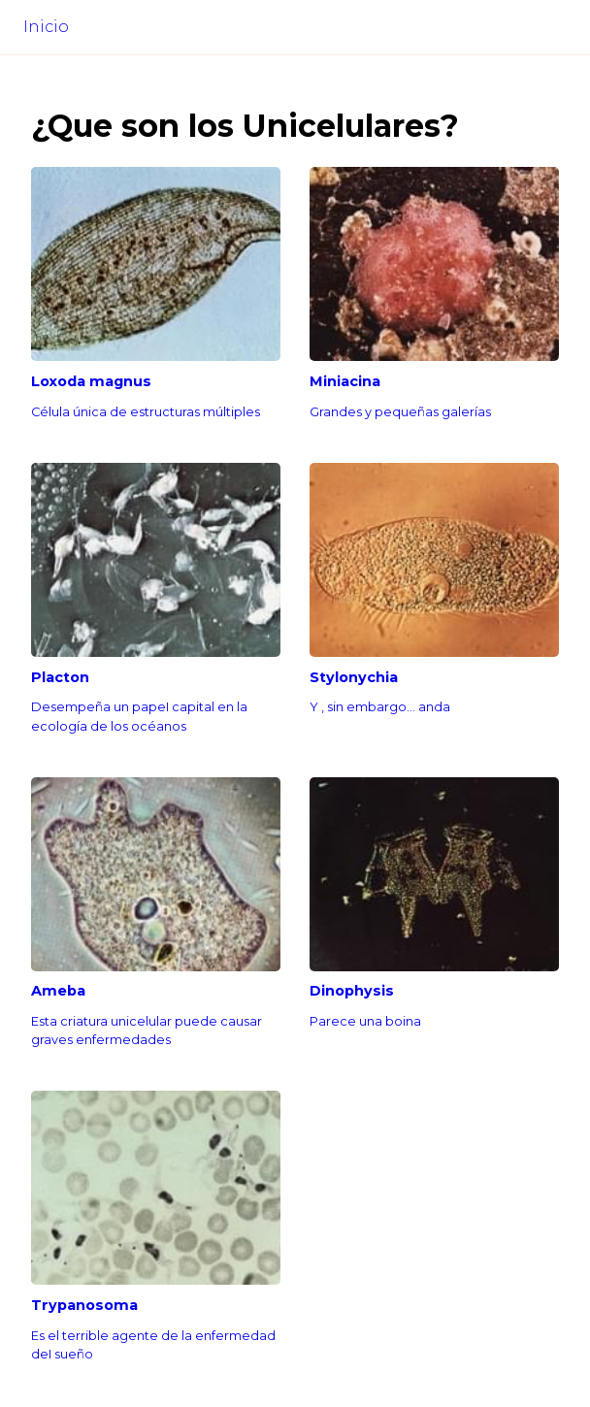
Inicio (46, 26)
